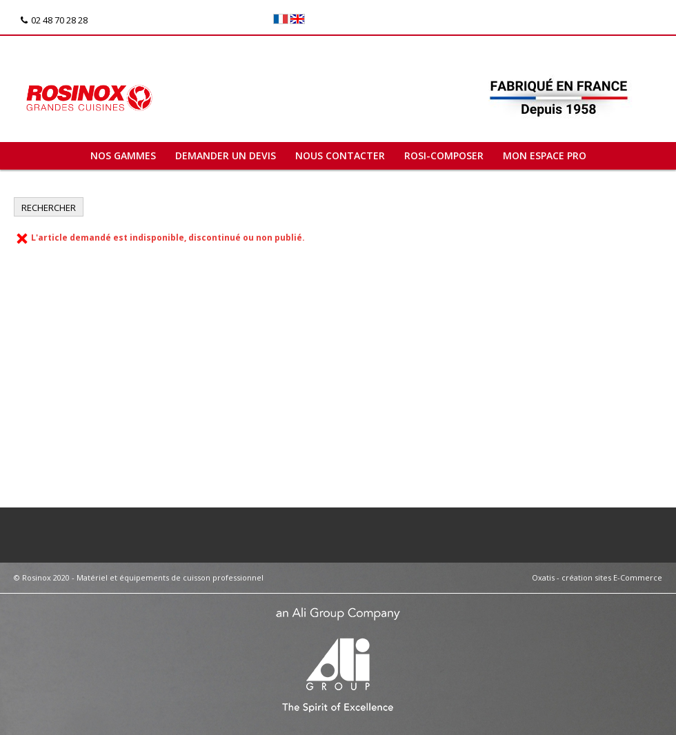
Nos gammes (123, 155)
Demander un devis (225, 155)
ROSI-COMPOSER (444, 155)
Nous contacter (340, 155)
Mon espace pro (544, 155)
